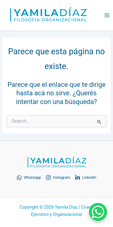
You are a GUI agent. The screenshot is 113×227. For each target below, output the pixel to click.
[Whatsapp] (28, 177)
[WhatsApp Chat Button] (98, 212)
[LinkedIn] (85, 177)
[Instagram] (58, 177)
